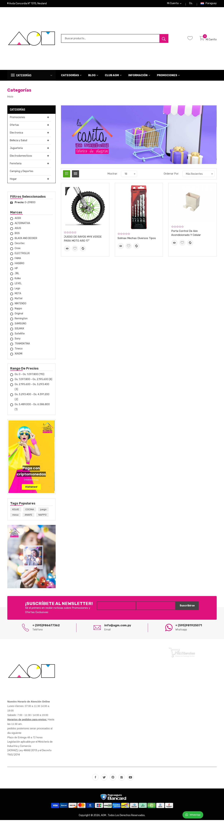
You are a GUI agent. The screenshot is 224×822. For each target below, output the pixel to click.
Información (139, 77)
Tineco (19, 350)
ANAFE (28, 517)
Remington (21, 320)
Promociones (168, 77)
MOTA (18, 295)
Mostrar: (112, 175)
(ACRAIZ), (13, 752)
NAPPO (42, 517)
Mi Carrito (208, 41)
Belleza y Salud (18, 142)
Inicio (10, 98)
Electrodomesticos (20, 157)
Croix (18, 250)
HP (16, 270)
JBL (17, 275)
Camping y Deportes (21, 173)
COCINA (29, 511)
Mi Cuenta (174, 4)
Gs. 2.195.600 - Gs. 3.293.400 (32, 389)
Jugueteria (16, 150)
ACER (18, 220)
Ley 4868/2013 (28, 752)
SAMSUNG (20, 325)
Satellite (20, 335)
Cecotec (20, 245)
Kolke (18, 280)
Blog (93, 77)
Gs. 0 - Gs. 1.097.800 (29, 376)
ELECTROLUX (22, 255)
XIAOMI (18, 355)
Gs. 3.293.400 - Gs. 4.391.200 (32, 399)
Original (19, 315)
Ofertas (14, 126)
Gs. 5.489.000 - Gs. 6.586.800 (32, 409)
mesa (15, 517)
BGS (17, 235)
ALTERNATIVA (22, 225)
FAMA (18, 260)
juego (43, 511)
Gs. (191, 4)
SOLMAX (19, 330)
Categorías (71, 77)
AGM (104, 817)
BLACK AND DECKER (26, 240)
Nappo (18, 310)
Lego (17, 290)
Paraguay (208, 4)
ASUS (18, 230)
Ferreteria (15, 165)
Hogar (13, 180)
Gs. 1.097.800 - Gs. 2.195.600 (33, 381)
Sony (18, 340)
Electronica (16, 134)
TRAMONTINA (22, 345)
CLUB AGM (113, 77)
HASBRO (19, 265)
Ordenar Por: (171, 175)
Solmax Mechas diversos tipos (137, 240)
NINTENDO (20, 305)
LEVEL (18, 285)
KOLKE (15, 511)
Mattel (18, 300)
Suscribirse (185, 607)
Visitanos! (31, 488)
